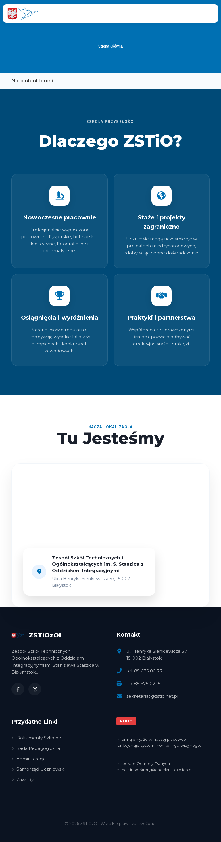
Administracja (28, 758)
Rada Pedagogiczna (35, 748)
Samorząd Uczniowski (38, 769)
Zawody (22, 779)
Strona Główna (110, 46)
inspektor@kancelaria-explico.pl (161, 769)
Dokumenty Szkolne (36, 737)
